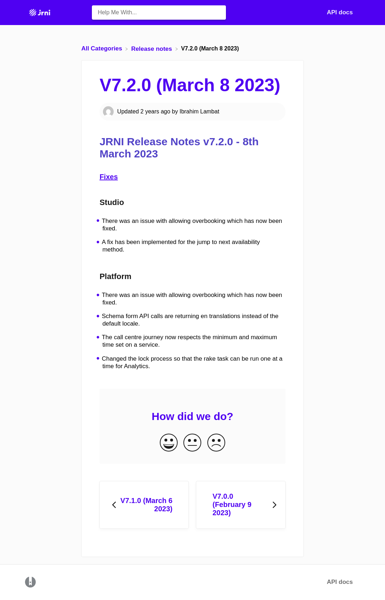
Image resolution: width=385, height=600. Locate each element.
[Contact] (358, 12)
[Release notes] (152, 48)
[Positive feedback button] (169, 443)
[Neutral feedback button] (192, 443)
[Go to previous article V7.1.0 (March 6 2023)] (144, 505)
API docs (340, 582)
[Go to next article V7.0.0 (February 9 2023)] (240, 505)
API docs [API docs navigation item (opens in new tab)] (340, 12)
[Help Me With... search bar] (159, 12)
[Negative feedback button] (216, 443)
